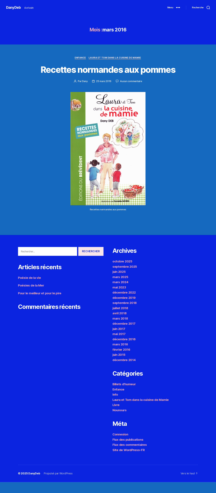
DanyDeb (13, 7)
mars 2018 (120, 329)
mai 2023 (119, 298)
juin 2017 (119, 340)
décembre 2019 (124, 309)
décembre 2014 (124, 371)
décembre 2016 (124, 350)
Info (115, 405)
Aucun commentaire (131, 92)
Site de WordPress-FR (129, 461)
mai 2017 (119, 345)
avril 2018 (119, 324)
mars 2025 (120, 288)
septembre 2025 (124, 277)
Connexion (120, 445)
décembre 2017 (124, 335)
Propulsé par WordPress (58, 484)
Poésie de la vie (30, 289)
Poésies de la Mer (31, 296)
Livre (116, 416)
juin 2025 (119, 283)
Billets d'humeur (124, 395)
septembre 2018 (124, 314)
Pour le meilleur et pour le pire (40, 304)
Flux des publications (128, 450)
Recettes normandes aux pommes (108, 75)
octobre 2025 (122, 272)
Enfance (80, 58)
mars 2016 (120, 355)
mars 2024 (120, 293)
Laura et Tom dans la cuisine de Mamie (115, 58)
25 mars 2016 (103, 92)
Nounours (119, 421)
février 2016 (121, 360)
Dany (84, 92)
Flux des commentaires (129, 456)
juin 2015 (119, 366)
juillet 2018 (120, 319)
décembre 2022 (124, 303)
